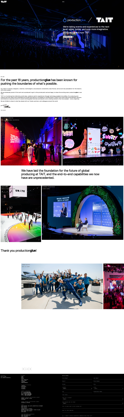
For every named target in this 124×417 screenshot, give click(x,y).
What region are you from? (68, 402)
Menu (63, 1)
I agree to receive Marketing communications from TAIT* (77, 415)
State (95, 387)
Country (64, 387)
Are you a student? (67, 397)
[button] (23, 369)
